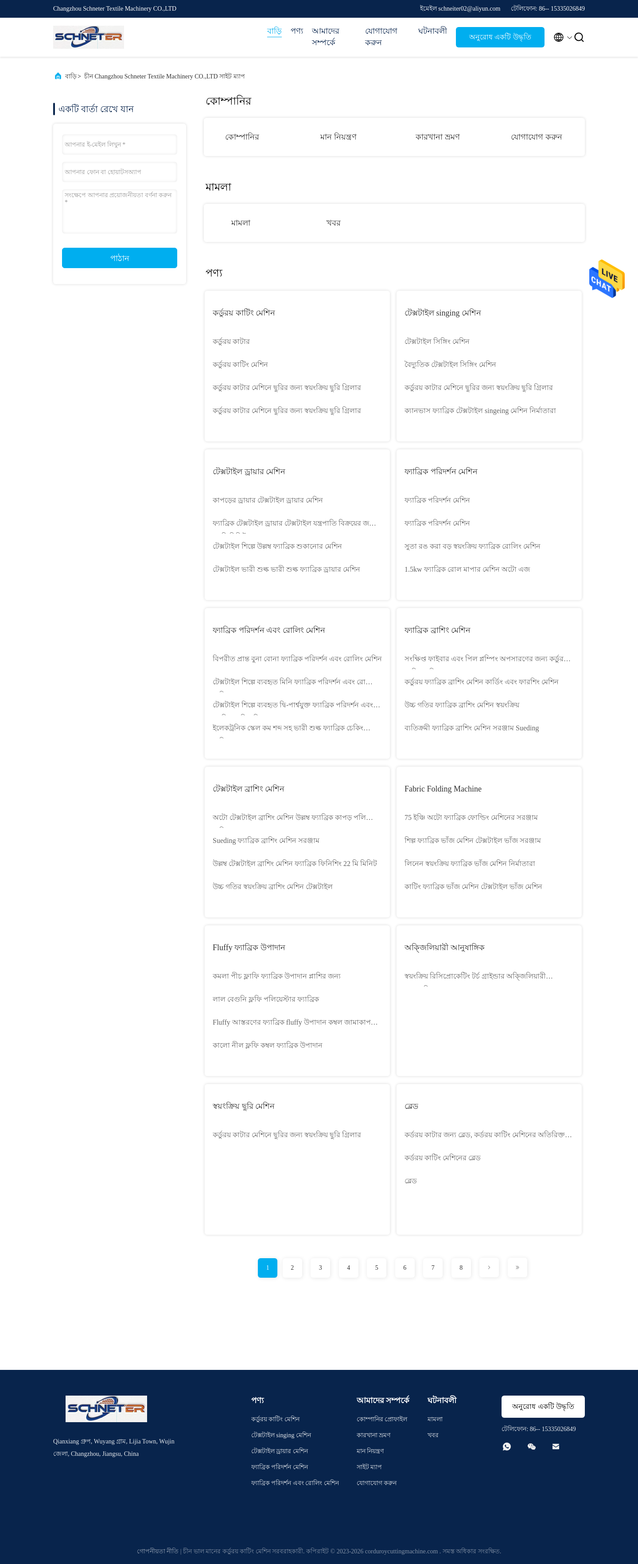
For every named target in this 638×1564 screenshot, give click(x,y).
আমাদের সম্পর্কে (325, 37)
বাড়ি (274, 31)
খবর (334, 222)
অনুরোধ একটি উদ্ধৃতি (500, 37)
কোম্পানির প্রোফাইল (382, 1419)
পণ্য (297, 31)
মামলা (240, 222)
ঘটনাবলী (432, 31)
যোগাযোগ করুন (381, 37)
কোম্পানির (242, 137)
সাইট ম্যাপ (369, 1467)
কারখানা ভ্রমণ (438, 137)
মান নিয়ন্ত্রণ (338, 137)
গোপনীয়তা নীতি (158, 1551)
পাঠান (119, 258)
